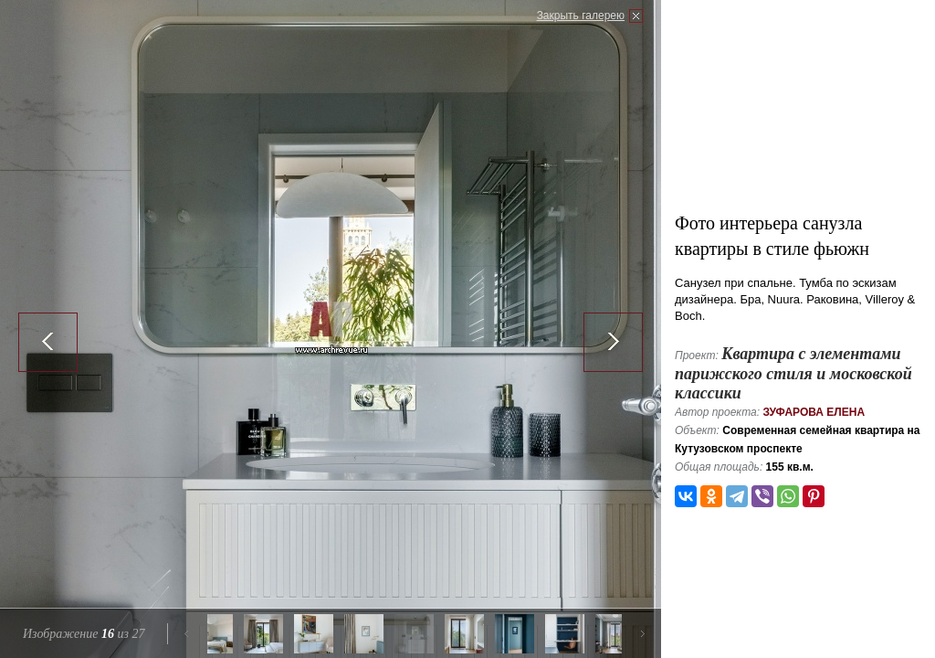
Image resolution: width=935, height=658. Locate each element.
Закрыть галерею (581, 15)
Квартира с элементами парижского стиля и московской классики (793, 373)
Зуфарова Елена (813, 412)
